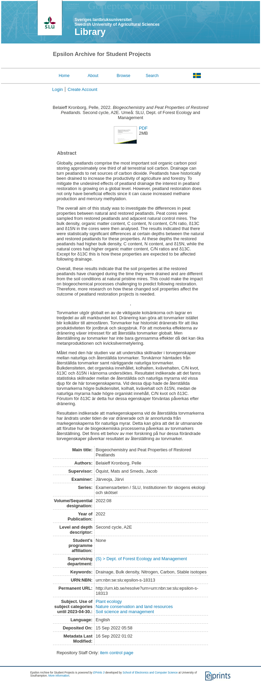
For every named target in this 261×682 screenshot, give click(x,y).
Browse (123, 75)
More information (58, 675)
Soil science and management (125, 611)
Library (90, 32)
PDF (143, 128)
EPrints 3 (98, 672)
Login (57, 89)
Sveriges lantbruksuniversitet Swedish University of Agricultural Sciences (116, 22)
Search (152, 75)
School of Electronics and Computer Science (150, 672)
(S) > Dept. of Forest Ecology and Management (141, 558)
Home (64, 75)
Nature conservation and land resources (134, 606)
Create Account (83, 89)
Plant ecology (109, 601)
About (93, 75)
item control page (116, 652)
